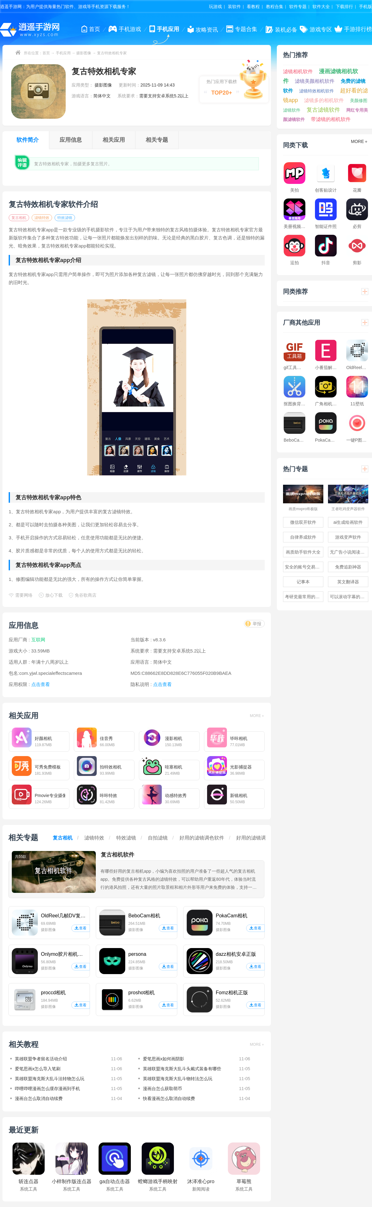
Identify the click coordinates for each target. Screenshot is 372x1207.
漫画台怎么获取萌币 (162, 1088)
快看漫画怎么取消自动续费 (169, 1098)
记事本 (303, 581)
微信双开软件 (303, 522)
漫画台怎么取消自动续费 (39, 1098)
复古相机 (18, 218)
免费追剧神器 (348, 566)
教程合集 (274, 6)
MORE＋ (257, 716)
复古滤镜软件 (323, 110)
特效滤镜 (64, 218)
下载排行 (344, 6)
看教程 (253, 6)
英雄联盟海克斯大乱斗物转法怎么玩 (177, 1078)
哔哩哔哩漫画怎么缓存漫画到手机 (47, 1088)
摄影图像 (83, 53)
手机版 (365, 6)
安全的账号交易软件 (304, 566)
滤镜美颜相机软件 (314, 81)
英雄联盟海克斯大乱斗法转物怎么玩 (49, 1078)
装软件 (234, 6)
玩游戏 (215, 6)
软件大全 (321, 6)
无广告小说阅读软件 (349, 552)
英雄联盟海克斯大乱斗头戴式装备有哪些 (182, 1068)
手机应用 (63, 53)
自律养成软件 (303, 537)
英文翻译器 (348, 581)
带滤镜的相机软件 (331, 119)
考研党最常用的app (303, 596)
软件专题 (298, 6)
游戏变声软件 (348, 537)
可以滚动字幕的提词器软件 (349, 596)
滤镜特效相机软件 (316, 90)
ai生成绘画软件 (348, 522)
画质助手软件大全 (303, 552)
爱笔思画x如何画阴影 (163, 1058)
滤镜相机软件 (298, 71)
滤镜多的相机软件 (324, 100)
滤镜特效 (41, 218)
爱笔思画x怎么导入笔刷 (37, 1068)
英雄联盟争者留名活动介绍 (41, 1058)
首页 (46, 53)
